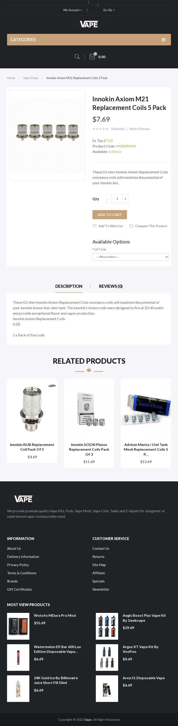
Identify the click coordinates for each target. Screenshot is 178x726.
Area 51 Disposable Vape (144, 678)
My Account (73, 10)
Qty (95, 198)
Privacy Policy (18, 565)
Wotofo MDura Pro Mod (55, 615)
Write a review (139, 128)
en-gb (109, 10)
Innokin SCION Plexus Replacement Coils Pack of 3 (89, 449)
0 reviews (118, 128)
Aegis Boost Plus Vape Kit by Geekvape (144, 617)
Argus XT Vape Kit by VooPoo (141, 649)
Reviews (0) (111, 286)
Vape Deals (30, 78)
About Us (14, 548)
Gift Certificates (19, 589)
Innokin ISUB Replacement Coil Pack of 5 (32, 447)
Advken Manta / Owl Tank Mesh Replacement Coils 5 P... (146, 449)
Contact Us (100, 548)
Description (68, 286)
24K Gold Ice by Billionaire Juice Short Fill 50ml (56, 680)
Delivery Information (23, 556)
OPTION (100, 249)
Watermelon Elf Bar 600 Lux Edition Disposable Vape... (57, 649)
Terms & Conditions (21, 573)
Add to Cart (109, 214)
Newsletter (100, 589)
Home (11, 78)
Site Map (99, 565)
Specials (98, 581)
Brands (12, 581)
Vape (88, 719)
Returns (98, 556)
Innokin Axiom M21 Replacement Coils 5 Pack (76, 78)
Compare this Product (151, 226)
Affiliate (98, 573)
